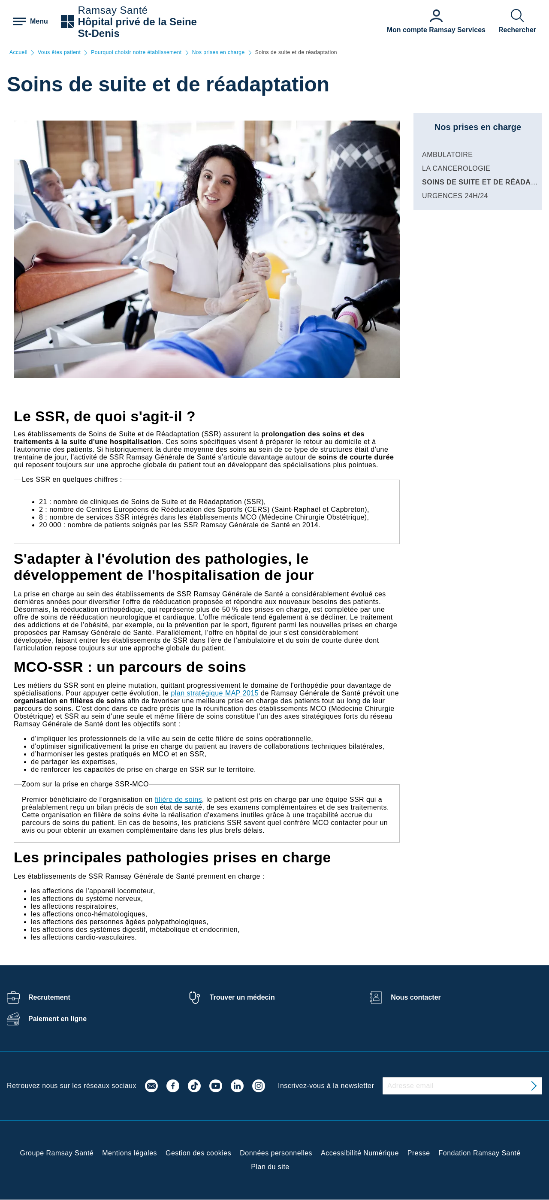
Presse (418, 1153)
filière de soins (178, 799)
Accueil (18, 52)
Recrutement (49, 997)
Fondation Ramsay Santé (480, 1153)
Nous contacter (415, 997)
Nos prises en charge (218, 52)
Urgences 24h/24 (455, 195)
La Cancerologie (456, 168)
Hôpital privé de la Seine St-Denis (137, 27)
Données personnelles (276, 1153)
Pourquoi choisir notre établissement (136, 52)
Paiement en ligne (57, 1018)
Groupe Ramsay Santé (57, 1153)
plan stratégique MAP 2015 (215, 693)
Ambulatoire (447, 154)
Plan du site (270, 1166)
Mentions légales (129, 1153)
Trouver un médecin (242, 997)
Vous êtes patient (59, 52)
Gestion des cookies (198, 1153)
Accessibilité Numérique (360, 1153)
